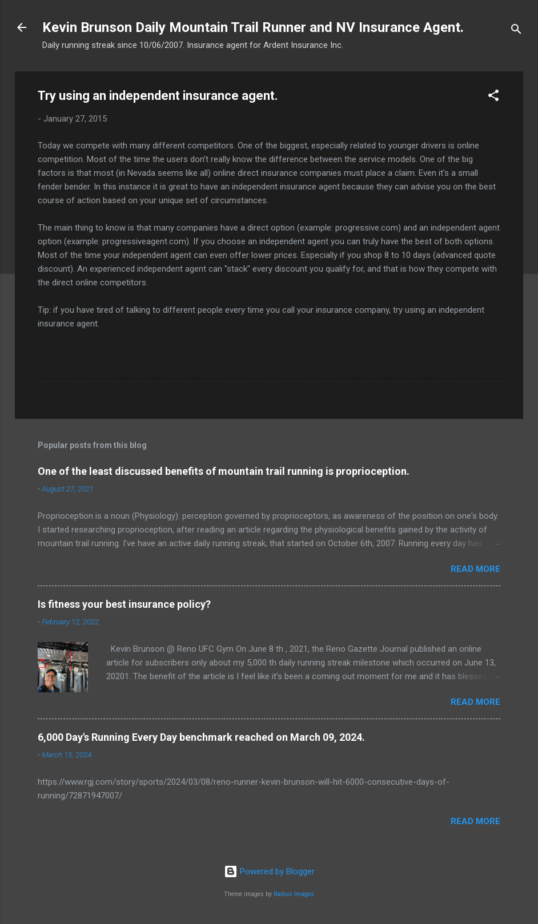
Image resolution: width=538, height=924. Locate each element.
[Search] (516, 31)
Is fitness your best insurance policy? (124, 604)
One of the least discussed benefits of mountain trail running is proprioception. (223, 471)
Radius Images (294, 894)
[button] (493, 97)
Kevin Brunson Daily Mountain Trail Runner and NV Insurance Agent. (253, 27)
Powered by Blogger (269, 871)
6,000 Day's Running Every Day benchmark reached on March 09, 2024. (201, 737)
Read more (475, 569)
